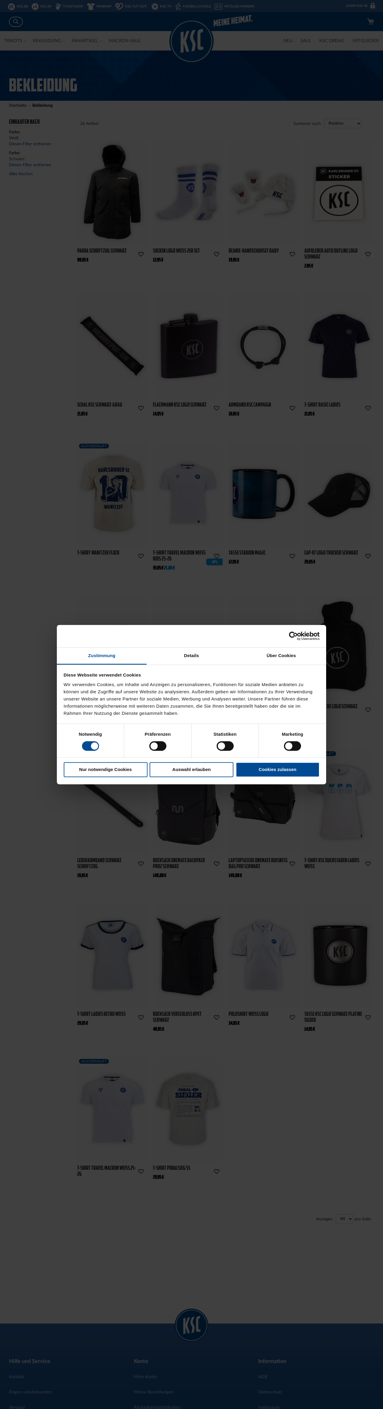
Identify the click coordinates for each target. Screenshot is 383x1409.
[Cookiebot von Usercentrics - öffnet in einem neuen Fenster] (293, 635)
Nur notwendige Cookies (105, 769)
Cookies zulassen (278, 769)
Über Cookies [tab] (281, 655)
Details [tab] (191, 655)
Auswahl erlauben (191, 769)
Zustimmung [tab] (101, 655)
